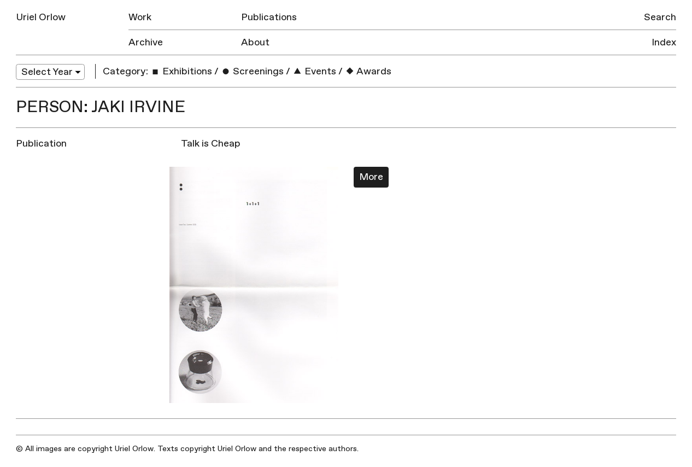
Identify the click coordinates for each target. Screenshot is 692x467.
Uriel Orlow (41, 17)
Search (660, 17)
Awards (368, 71)
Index (664, 42)
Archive (145, 42)
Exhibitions (181, 71)
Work (139, 17)
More (371, 177)
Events (314, 71)
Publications (269, 17)
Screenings (252, 71)
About (255, 42)
